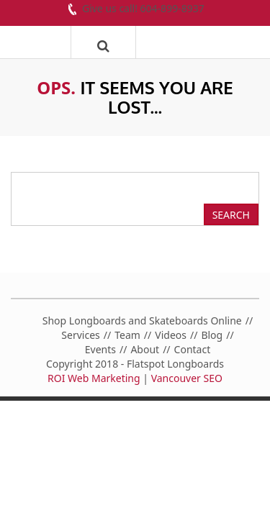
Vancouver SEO (186, 378)
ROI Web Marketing (94, 378)
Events (100, 349)
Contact (192, 349)
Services (80, 335)
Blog (211, 335)
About (144, 349)
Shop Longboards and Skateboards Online (142, 320)
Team (127, 335)
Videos (170, 335)
